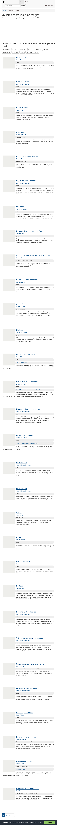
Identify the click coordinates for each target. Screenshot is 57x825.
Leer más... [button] (40, 822)
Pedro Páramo (22, 108)
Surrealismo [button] (46, 49)
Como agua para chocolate (27, 280)
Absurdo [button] (30, 49)
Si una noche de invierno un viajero (30, 664)
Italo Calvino (20, 666)
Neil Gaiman (20, 791)
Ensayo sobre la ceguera (26, 737)
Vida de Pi (20, 513)
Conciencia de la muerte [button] (32, 52)
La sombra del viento (24, 435)
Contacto (27, 2)
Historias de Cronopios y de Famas (30, 231)
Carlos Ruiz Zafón (21, 384)
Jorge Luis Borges (21, 209)
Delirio (18, 537)
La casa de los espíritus (25, 354)
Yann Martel (19, 515)
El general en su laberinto (26, 181)
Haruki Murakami (21, 134)
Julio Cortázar (20, 233)
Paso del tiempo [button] (6, 52)
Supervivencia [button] (38, 49)
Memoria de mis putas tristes (27, 688)
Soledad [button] (14, 49)
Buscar (23, 5)
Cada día (19, 304)
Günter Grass (20, 763)
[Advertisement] (19, 30)
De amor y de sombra (24, 713)
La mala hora (21, 463)
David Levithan (20, 306)
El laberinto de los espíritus (27, 382)
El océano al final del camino (27, 789)
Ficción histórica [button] (6, 49)
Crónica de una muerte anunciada (29, 638)
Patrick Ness (20, 159)
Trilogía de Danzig (21, 769)
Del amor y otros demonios (27, 612)
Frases (9, 2)
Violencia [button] (22, 52)
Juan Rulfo (19, 110)
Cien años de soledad (24, 82)
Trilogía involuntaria (21, 362)
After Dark (20, 132)
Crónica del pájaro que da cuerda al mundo (33, 255)
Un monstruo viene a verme (27, 156)
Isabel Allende (20, 357)
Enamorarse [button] (15, 52)
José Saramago (21, 739)
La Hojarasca (21, 489)
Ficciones (20, 207)
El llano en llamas (23, 562)
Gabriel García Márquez (23, 84)
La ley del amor (22, 57)
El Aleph (19, 330)
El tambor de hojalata (24, 761)
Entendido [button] (49, 822)
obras (4, 10)
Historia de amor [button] (22, 49)
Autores (15, 2)
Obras (21, 2)
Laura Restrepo (20, 539)
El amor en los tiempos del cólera (29, 409)
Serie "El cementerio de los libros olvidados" (27, 390)
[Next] (13, 815)
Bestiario (19, 586)
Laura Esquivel (20, 60)
